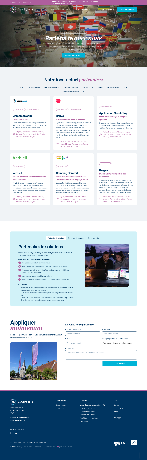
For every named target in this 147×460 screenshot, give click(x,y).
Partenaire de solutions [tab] (56, 238)
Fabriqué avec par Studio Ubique (59, 447)
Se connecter (108, 9)
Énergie (100, 87)
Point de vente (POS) (87, 415)
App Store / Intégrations (89, 418)
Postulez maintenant (73, 55)
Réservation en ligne (87, 408)
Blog (115, 415)
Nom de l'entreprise (73, 329)
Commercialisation (34, 87)
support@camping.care (19, 417)
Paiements (84, 421)
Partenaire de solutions (71, 92)
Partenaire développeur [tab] (76, 238)
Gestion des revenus (52, 87)
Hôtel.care (26, 2)
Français (40, 132)
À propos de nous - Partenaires (73, 32)
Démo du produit (127, 9)
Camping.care (15, 2)
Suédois (19, 137)
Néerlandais (26, 132)
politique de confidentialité (36, 442)
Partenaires (118, 408)
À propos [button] (85, 9)
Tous (21, 87)
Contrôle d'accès (88, 87)
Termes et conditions (17, 442)
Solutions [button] (65, 9)
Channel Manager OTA (88, 411)
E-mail (68, 339)
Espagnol (19, 134)
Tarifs (75, 9)
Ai (83, 92)
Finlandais (25, 137)
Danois (25, 134)
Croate (42, 134)
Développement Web (70, 87)
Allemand (34, 132)
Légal (125, 87)
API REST (117, 418)
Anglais (18, 132)
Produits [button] (54, 9)
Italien (37, 134)
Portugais (31, 134)
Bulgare (32, 137)
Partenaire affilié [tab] (93, 238)
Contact (117, 405)
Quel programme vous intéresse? (115, 339)
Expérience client (113, 87)
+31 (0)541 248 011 (17, 421)
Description (69, 348)
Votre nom (106, 329)
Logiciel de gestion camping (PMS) (93, 405)
